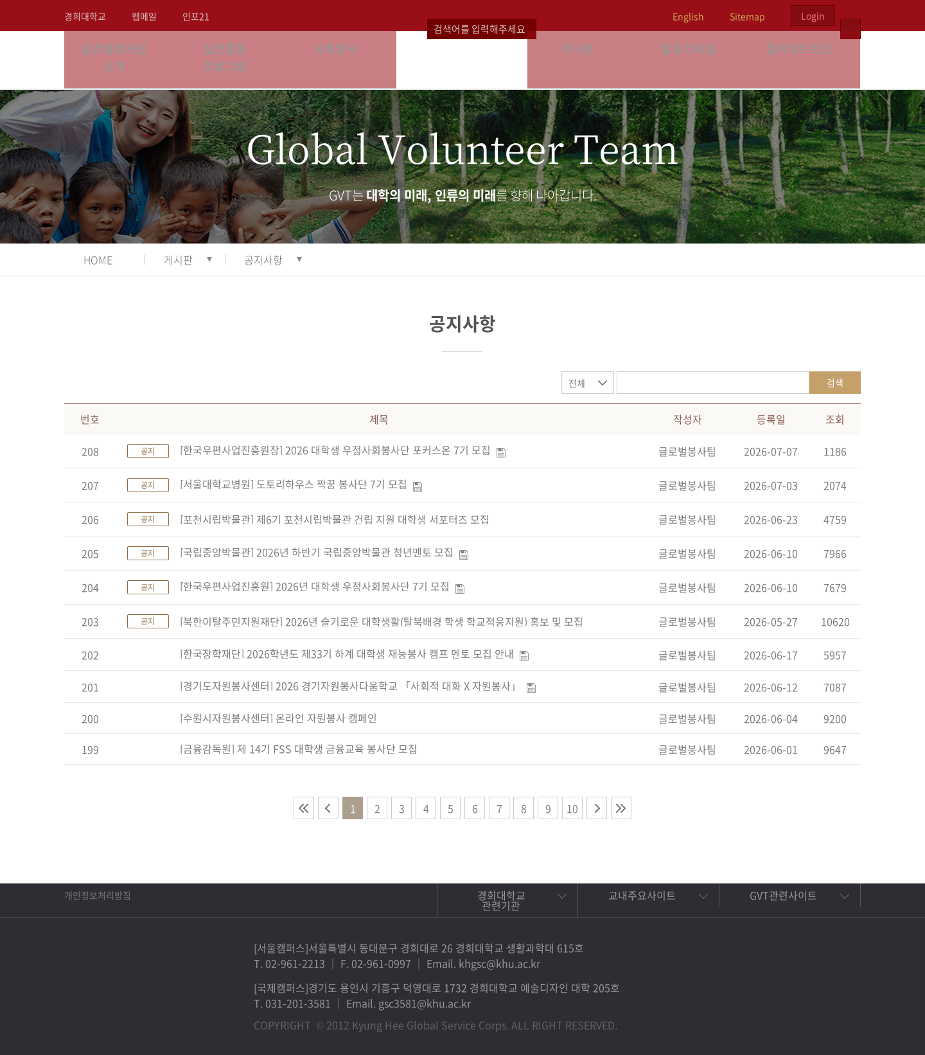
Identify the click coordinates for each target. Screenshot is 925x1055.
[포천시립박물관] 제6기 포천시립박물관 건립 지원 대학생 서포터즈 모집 (334, 519)
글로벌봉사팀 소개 (120, 59)
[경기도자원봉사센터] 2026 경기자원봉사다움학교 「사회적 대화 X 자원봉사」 (350, 685)
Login (813, 15)
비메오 (806, 1019)
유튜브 (836, 1019)
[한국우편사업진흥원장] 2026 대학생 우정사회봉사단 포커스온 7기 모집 (335, 450)
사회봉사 (341, 59)
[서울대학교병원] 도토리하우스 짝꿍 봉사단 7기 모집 (293, 484)
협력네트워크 (805, 59)
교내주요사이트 (642, 895)
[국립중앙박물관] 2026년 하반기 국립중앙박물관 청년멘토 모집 (317, 552)
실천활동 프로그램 (230, 59)
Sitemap (747, 16)
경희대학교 (85, 16)
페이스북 (747, 1019)
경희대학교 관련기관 (501, 900)
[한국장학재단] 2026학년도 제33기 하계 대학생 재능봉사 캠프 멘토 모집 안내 (347, 653)
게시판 (583, 59)
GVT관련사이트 (783, 895)
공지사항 (263, 259)
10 (572, 808)
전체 (576, 383)
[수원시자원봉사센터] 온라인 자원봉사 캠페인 (278, 718)
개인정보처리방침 (97, 895)
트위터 (777, 1019)
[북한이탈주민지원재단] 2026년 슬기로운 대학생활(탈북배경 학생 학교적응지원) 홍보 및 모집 (381, 621)
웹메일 (144, 16)
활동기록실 (694, 59)
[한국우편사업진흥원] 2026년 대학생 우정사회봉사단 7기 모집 (315, 586)
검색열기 (850, 15)
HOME (98, 259)
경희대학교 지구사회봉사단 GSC (463, 59)
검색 (835, 382)
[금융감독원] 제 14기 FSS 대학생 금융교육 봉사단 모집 (299, 748)
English (688, 16)
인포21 (195, 16)
